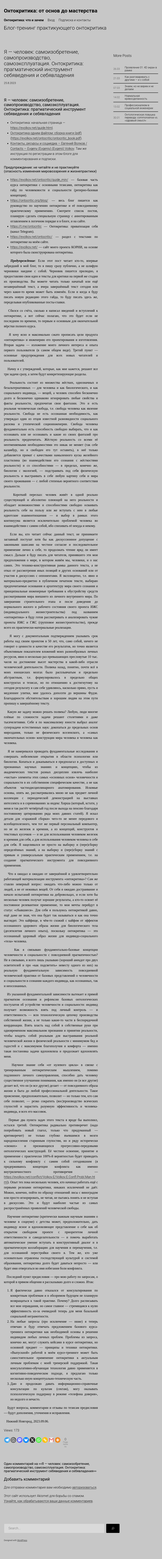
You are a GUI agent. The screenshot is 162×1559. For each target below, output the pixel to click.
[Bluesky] (26, 1440)
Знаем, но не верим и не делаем (139, 88)
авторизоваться (84, 1487)
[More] (57, 1440)
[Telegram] (7, 1440)
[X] (32, 1440)
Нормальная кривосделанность (136, 97)
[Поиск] (113, 1528)
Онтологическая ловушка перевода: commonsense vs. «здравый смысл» (141, 117)
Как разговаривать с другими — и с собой (137, 78)
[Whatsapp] (39, 1440)
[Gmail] (51, 1440)
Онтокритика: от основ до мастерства (50, 11)
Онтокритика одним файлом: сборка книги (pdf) (46, 133)
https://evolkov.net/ (24, 247)
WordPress (22, 1540)
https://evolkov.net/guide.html (31, 128)
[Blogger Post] (13, 1440)
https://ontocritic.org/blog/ (29, 200)
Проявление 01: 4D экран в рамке (141, 69)
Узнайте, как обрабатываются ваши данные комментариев (48, 1501)
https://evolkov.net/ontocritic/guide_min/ (39, 180)
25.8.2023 (10, 83)
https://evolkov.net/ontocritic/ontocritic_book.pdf (45, 138)
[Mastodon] (20, 1440)
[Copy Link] (45, 1440)
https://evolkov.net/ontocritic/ (31, 237)
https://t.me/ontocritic (26, 226)
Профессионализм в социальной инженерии (139, 107)
